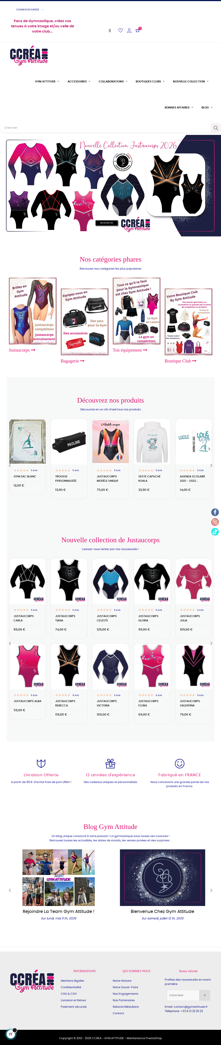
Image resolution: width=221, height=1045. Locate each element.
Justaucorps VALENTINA (190, 703)
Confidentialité (71, 987)
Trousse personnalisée (66, 478)
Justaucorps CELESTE (107, 618)
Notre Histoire (122, 980)
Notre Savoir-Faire (125, 987)
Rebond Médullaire (126, 1007)
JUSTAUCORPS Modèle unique (107, 478)
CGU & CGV (69, 994)
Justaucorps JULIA (190, 618)
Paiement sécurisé (74, 1007)
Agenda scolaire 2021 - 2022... (192, 478)
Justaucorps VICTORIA (107, 703)
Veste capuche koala (149, 478)
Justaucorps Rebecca (65, 703)
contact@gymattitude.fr (191, 1007)
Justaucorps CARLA (24, 618)
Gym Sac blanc (25, 476)
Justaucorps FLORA (148, 703)
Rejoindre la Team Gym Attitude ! (58, 911)
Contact (118, 1013)
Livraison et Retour (73, 1000)
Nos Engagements (125, 994)
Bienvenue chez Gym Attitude (162, 911)
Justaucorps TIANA (65, 618)
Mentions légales (72, 980)
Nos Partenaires (124, 1000)
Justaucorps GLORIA (148, 618)
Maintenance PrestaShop (144, 1038)
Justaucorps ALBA (27, 701)
